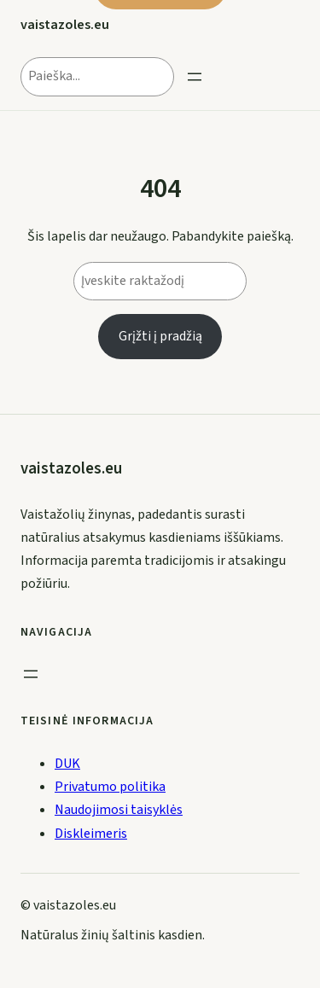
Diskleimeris (91, 833)
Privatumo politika (110, 786)
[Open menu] (194, 77)
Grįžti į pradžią (160, 336)
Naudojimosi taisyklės (119, 809)
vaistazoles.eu (64, 24)
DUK (67, 763)
